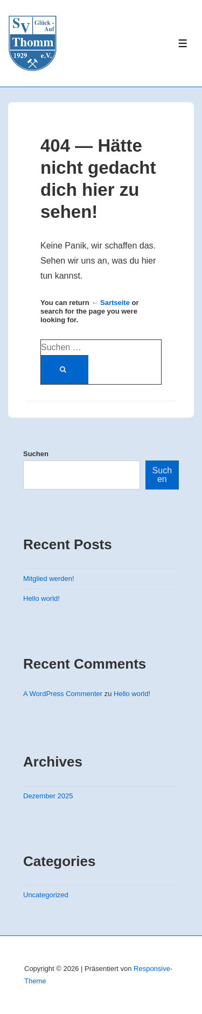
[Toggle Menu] (183, 43)
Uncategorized (45, 895)
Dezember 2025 (48, 796)
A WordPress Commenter (62, 694)
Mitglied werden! (48, 579)
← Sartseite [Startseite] (110, 303)
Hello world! (41, 598)
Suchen (35, 454)
